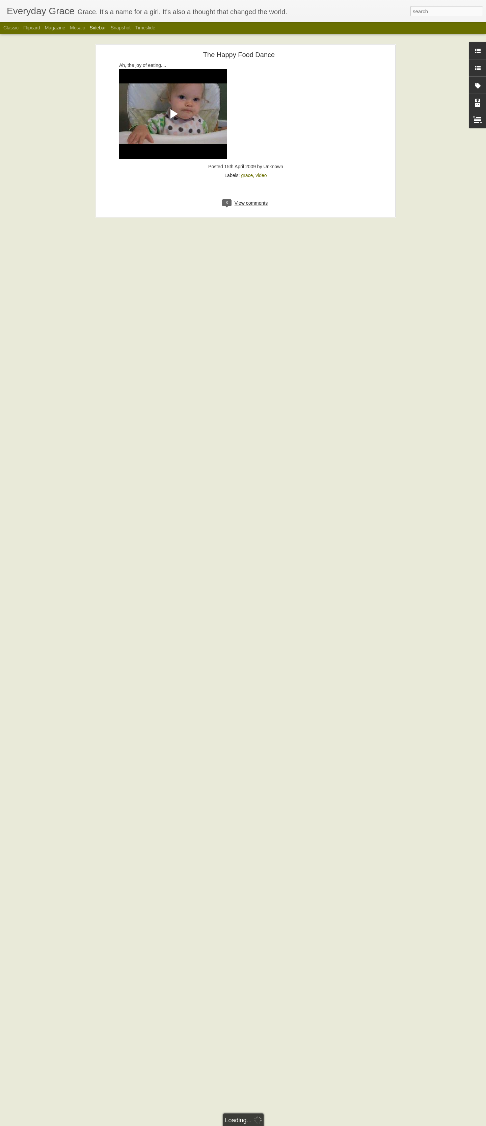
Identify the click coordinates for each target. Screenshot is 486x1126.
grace (247, 158)
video (261, 158)
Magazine (55, 27)
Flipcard (31, 27)
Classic (11, 27)
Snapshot (121, 27)
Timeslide (145, 27)
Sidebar (98, 27)
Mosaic (77, 27)
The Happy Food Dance (239, 37)
